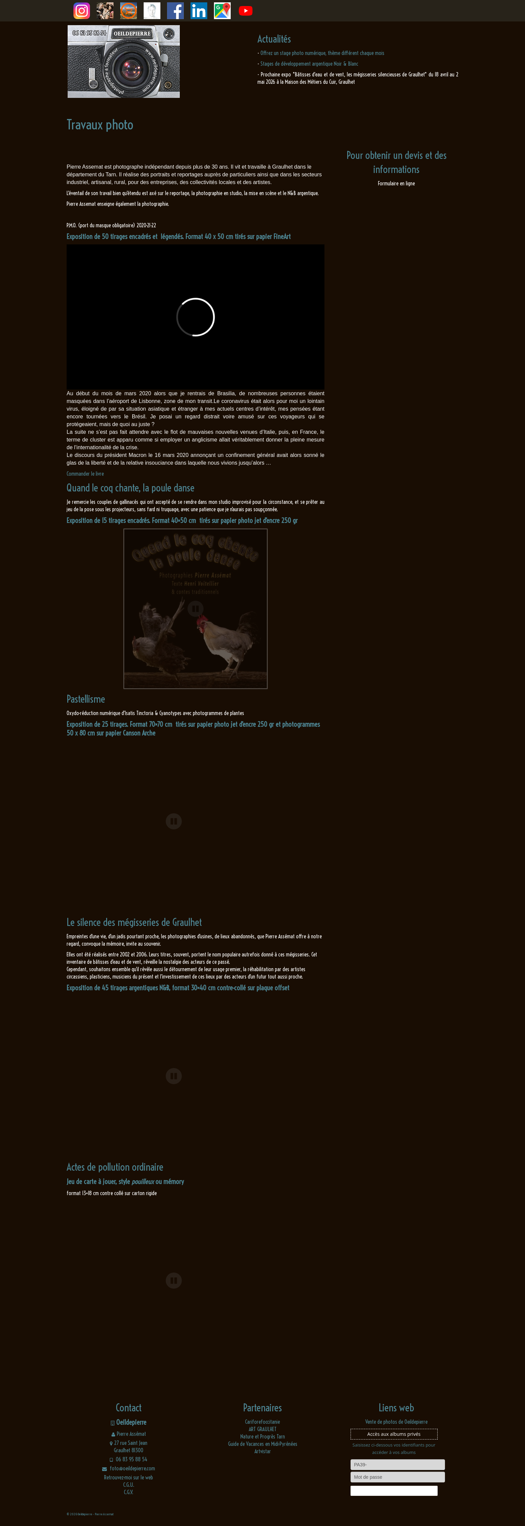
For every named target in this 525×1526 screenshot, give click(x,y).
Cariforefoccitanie (262, 1421)
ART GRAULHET (263, 1429)
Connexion (393, 1491)
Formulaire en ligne (396, 183)
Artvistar (262, 1451)
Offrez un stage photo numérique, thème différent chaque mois (322, 53)
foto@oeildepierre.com (128, 1468)
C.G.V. (128, 1492)
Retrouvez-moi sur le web (128, 1477)
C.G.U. (128, 1484)
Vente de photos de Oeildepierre (396, 1421)
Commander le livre (85, 473)
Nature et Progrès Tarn (262, 1436)
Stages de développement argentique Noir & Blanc (309, 63)
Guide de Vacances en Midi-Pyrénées (262, 1444)
